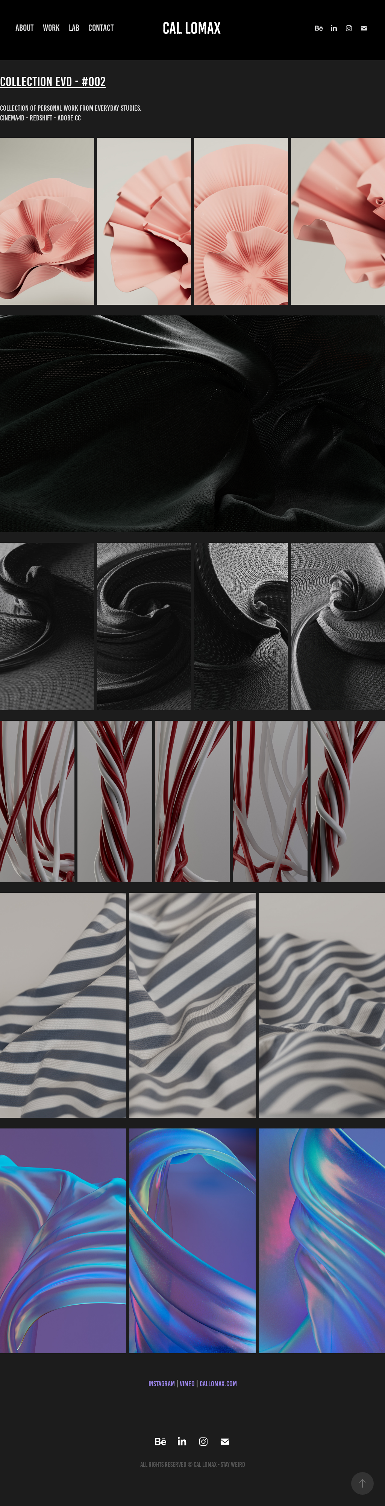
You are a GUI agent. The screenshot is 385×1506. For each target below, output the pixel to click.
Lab (74, 28)
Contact (101, 28)
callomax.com (218, 1384)
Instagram (162, 1384)
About (24, 28)
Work (51, 28)
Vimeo (187, 1384)
